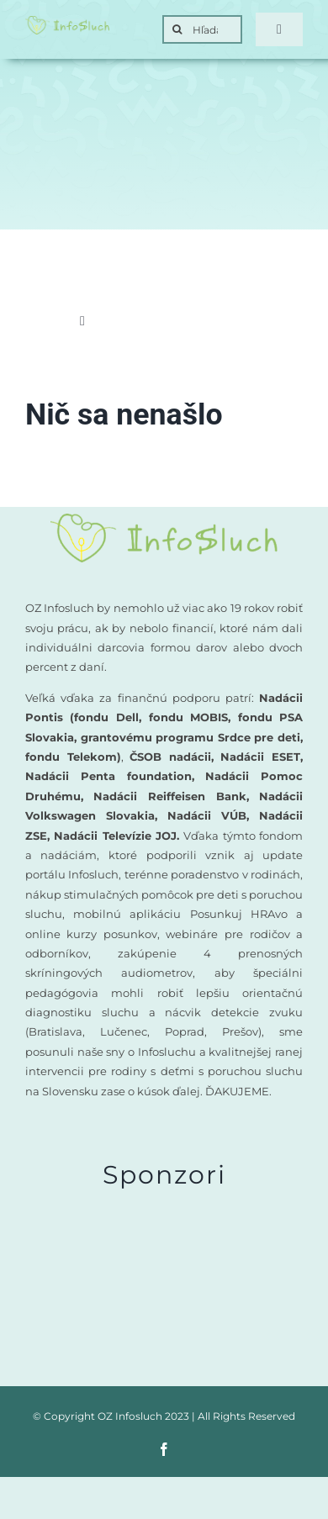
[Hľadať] (202, 29)
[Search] (176, 29)
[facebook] (164, 1449)
